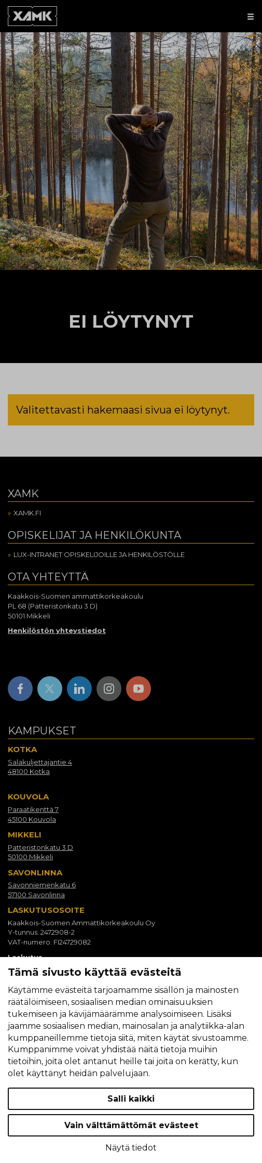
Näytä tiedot (131, 1148)
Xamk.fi (27, 513)
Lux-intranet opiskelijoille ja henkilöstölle (99, 554)
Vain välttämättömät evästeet (131, 1125)
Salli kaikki (131, 1099)
